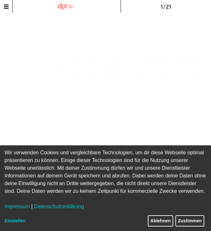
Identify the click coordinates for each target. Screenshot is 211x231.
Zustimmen (190, 220)
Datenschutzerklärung (59, 206)
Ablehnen (160, 220)
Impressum (17, 206)
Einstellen (15, 220)
